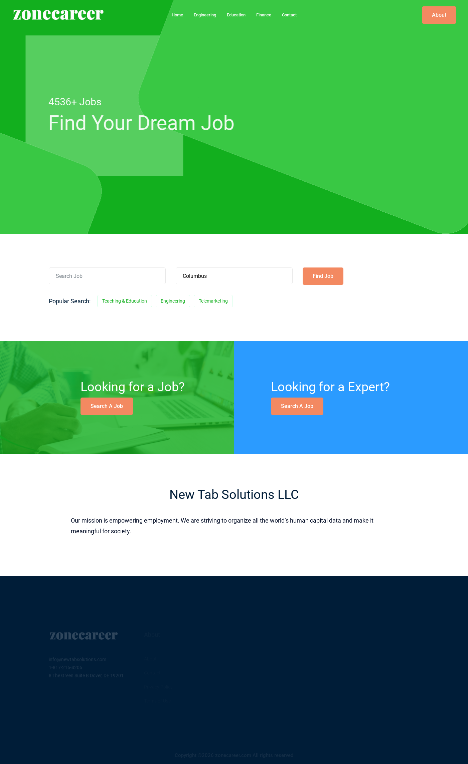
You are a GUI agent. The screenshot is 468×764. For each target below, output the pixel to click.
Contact (289, 14)
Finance (263, 14)
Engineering (205, 14)
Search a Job (107, 406)
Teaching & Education (124, 301)
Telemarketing (213, 301)
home (177, 14)
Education (236, 14)
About (439, 15)
